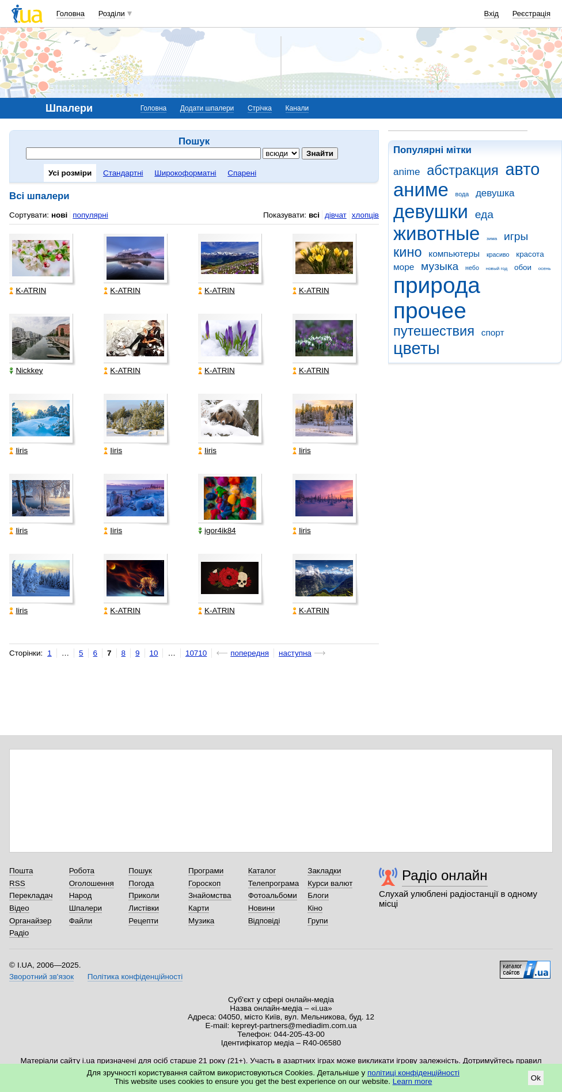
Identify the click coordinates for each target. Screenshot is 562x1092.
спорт (492, 332)
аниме (421, 189)
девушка (495, 193)
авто (523, 169)
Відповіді (264, 920)
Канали (297, 108)
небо (472, 267)
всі (314, 215)
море (403, 267)
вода (462, 194)
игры (516, 236)
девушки (430, 211)
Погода (141, 883)
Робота (81, 870)
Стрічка (260, 108)
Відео (19, 908)
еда (484, 214)
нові (59, 215)
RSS (17, 883)
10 (154, 653)
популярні (90, 215)
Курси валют (329, 883)
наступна (295, 653)
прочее (429, 310)
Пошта (21, 870)
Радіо (19, 933)
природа (436, 285)
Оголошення (91, 883)
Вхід (491, 13)
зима (492, 238)
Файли (81, 920)
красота (530, 254)
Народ (80, 895)
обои (522, 267)
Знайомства (209, 895)
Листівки (143, 908)
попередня (249, 653)
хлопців (365, 215)
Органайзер (30, 920)
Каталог (262, 870)
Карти (198, 908)
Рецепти (143, 920)
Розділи (111, 13)
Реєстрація (531, 13)
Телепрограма (273, 883)
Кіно (314, 908)
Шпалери (85, 908)
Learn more (412, 1081)
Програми (205, 870)
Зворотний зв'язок (41, 976)
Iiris (18, 450)
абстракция (463, 170)
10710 (196, 653)
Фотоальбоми (272, 895)
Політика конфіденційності (135, 976)
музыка (439, 266)
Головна (70, 13)
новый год (496, 268)
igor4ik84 (217, 530)
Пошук (140, 870)
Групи (317, 920)
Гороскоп (204, 883)
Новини (261, 908)
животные (436, 233)
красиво (498, 254)
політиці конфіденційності (413, 1072)
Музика (201, 920)
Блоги (318, 895)
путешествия (433, 331)
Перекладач (30, 895)
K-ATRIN (27, 290)
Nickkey (26, 370)
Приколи (143, 895)
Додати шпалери (207, 108)
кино (407, 252)
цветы (416, 348)
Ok (536, 1078)
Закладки (324, 870)
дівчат (336, 215)
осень (544, 268)
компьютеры (454, 253)
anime (406, 171)
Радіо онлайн (445, 875)
